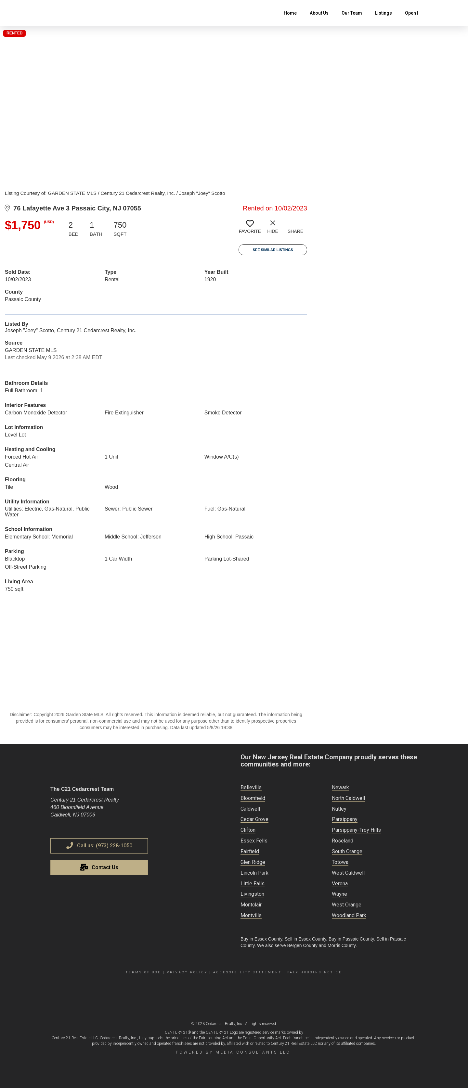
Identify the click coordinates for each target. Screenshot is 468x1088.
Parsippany (345, 819)
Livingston (252, 894)
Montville (251, 915)
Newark (340, 787)
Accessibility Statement (247, 972)
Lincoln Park (254, 873)
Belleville (251, 787)
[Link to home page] (53, 13)
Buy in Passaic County (351, 939)
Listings (383, 13)
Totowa (340, 862)
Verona (340, 883)
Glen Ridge (252, 862)
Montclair (251, 905)
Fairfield (249, 851)
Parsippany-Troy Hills (356, 830)
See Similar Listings (273, 250)
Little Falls (252, 883)
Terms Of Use (143, 972)
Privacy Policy (187, 972)
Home (290, 13)
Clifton (247, 830)
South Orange (347, 851)
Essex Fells (253, 841)
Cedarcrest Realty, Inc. (224, 1023)
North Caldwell (348, 798)
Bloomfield (252, 798)
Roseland (342, 841)
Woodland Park (349, 915)
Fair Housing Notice (314, 972)
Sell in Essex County (305, 939)
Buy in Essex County (261, 939)
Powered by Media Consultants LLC (233, 1052)
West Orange (346, 905)
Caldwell (250, 809)
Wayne (339, 894)
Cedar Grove (254, 819)
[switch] (250, 229)
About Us (319, 13)
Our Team (352, 13)
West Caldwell (348, 873)
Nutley (339, 809)
